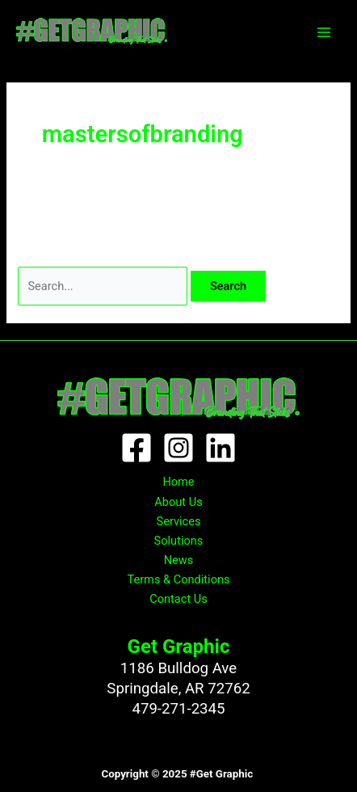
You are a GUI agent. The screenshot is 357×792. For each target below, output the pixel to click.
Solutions (179, 540)
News (179, 560)
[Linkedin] (220, 448)
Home (178, 481)
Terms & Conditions (178, 579)
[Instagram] (178, 448)
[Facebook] (136, 448)
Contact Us (178, 599)
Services (179, 521)
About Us (178, 502)
